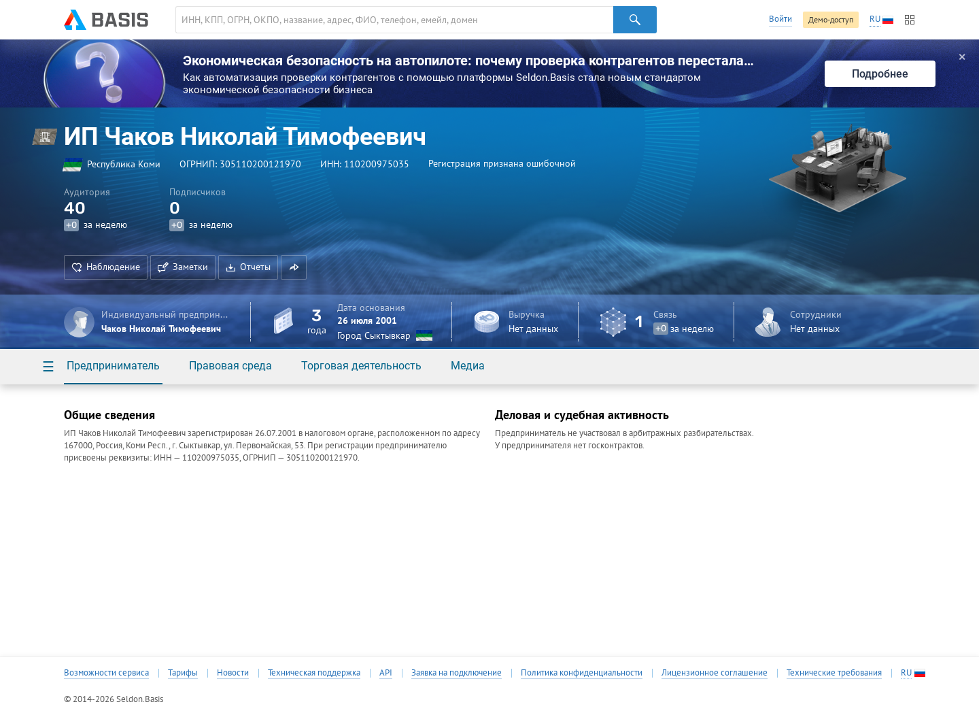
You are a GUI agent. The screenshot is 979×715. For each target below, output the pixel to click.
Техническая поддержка (314, 672)
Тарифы (183, 672)
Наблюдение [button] (105, 267)
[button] (294, 267)
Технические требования (834, 672)
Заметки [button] (183, 267)
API (385, 672)
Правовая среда (230, 365)
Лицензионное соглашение (715, 672)
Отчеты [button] (248, 267)
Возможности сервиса (106, 672)
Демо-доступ (830, 19)
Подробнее (880, 73)
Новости (233, 672)
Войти (780, 18)
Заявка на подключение (456, 672)
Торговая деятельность (361, 365)
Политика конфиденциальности (581, 672)
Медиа (468, 365)
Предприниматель (113, 365)
